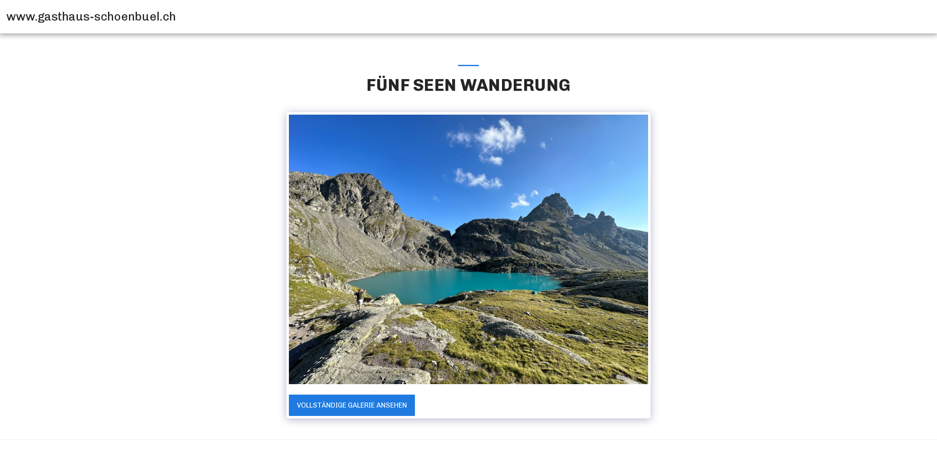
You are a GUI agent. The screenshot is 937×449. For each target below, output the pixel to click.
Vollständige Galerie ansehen (352, 405)
